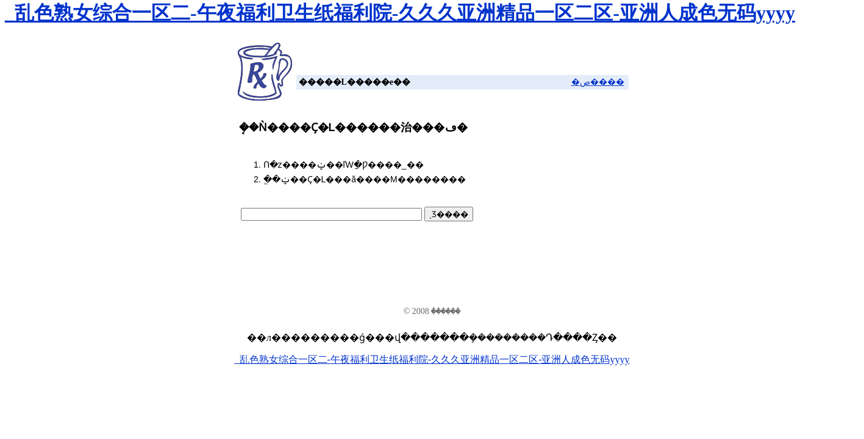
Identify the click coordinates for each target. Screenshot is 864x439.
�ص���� (597, 82)
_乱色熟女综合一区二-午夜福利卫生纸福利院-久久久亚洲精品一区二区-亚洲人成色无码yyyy (400, 13)
